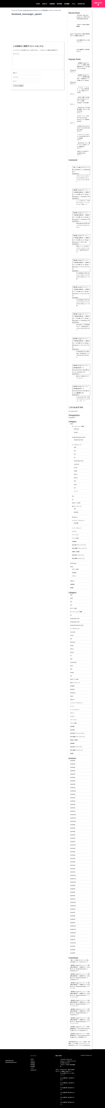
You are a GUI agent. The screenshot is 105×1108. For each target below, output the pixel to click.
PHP (75, 481)
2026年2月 (72, 764)
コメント (16, 54)
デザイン (74, 576)
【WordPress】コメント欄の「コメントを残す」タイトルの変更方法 (83, 144)
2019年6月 (72, 916)
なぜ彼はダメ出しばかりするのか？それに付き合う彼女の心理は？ (83, 127)
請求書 (71, 587)
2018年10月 (73, 932)
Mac (73, 496)
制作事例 (59, 4)
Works (71, 566)
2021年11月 (73, 845)
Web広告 (76, 512)
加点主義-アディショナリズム (79, 545)
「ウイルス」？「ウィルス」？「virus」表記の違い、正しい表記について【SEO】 (83, 89)
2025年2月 (72, 774)
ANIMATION (81, 4)
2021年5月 (72, 858)
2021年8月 (72, 851)
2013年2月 (72, 949)
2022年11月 (73, 818)
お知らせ (44, 4)
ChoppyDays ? (72, 417)
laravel (75, 467)
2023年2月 (72, 808)
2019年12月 (73, 902)
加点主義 (76, 523)
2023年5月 (72, 801)
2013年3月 (72, 946)
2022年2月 (72, 838)
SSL (75, 488)
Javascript (76, 464)
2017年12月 (73, 943)
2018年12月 (73, 926)
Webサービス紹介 (76, 503)
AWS (75, 447)
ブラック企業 (75, 538)
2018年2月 (72, 939)
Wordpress (74, 517)
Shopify (76, 432)
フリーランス (75, 534)
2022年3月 (72, 835)
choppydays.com (9, 1060)
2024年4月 (72, 781)
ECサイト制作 (75, 569)
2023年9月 (72, 794)
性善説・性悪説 (75, 551)
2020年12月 (73, 875)
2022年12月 (73, 814)
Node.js (76, 477)
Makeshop (76, 429)
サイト (14, 81)
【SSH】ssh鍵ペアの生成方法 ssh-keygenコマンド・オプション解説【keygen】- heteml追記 (83, 99)
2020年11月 (73, 878)
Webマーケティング (77, 506)
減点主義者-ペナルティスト (78, 558)
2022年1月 (72, 841)
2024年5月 (72, 777)
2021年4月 (72, 862)
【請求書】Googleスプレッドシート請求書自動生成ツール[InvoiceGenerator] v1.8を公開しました (80, 1028)
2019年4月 (72, 919)
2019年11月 (73, 905)
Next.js (75, 474)
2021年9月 (72, 848)
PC (72, 499)
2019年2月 (72, 922)
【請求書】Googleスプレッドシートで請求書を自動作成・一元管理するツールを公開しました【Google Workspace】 (80, 78)
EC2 (75, 454)
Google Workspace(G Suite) (78, 437)
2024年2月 (72, 787)
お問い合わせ (98, 3)
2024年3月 (72, 784)
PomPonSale (73, 563)
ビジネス (74, 531)
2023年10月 (73, 791)
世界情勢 (74, 541)
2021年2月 (72, 868)
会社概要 (66, 4)
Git (74, 457)
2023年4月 (72, 804)
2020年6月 (72, 892)
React (75, 484)
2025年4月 (72, 770)
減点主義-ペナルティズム (78, 555)
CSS (75, 450)
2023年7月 (72, 797)
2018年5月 (72, 936)
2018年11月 (73, 929)
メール (15, 77)
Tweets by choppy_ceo (86, 1055)
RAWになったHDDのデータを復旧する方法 (83, 152)
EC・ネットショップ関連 (78, 426)
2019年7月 (72, 912)
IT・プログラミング (77, 444)
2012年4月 (72, 953)
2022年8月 (72, 824)
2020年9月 (72, 885)
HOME (38, 4)
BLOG (71, 424)
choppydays (84, 196)
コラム (73, 4)
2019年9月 (72, 909)
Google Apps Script (78, 440)
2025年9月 (72, 767)
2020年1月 (72, 899)
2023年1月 (72, 811)
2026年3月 (72, 760)
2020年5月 (72, 895)
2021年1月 (72, 872)
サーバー (76, 491)
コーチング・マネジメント (78, 520)
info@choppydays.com (10, 1062)
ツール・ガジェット (77, 528)
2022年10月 (73, 821)
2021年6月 (72, 855)
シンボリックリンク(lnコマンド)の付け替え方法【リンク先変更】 (83, 136)
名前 (15, 73)
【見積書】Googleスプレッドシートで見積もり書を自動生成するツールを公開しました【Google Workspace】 (80, 66)
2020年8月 (72, 889)
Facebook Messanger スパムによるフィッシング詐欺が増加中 (35, 10)
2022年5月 (72, 828)
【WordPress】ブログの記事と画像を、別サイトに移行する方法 (83, 109)
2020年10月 (73, 882)
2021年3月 (72, 865)
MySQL (75, 471)
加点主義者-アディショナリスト (79, 548)
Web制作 (74, 572)
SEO (75, 509)
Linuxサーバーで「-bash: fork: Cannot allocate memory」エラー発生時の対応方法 (83, 118)
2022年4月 (72, 831)
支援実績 (52, 4)
